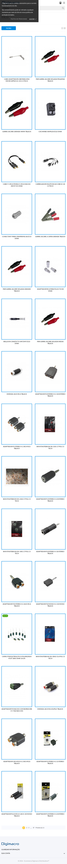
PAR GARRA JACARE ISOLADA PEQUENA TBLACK (50, 80)
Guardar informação (10, 849)
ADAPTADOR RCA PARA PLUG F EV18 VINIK (50, 290)
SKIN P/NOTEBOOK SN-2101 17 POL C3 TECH (50, 447)
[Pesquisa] (63, 8)
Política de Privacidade (19, 19)
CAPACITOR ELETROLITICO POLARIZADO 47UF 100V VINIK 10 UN (17, 657)
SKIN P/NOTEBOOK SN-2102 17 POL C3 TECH (17, 500)
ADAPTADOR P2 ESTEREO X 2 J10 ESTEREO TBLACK (50, 395)
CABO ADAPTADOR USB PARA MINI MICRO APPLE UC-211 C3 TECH (16, 80)
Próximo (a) (40, 828)
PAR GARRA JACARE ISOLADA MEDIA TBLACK (50, 342)
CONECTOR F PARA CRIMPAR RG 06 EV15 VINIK (16, 237)
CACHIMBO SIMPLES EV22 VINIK (50, 131)
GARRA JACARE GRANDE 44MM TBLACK (16, 131)
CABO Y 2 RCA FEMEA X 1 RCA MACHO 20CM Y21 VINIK (17, 185)
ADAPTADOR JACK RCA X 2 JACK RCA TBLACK (16, 762)
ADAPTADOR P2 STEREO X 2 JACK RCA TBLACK (16, 447)
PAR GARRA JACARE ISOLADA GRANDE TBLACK (17, 290)
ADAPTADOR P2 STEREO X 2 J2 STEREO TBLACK (50, 762)
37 (33, 827)
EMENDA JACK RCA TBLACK (17, 394)
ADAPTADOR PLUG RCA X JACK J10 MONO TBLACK (16, 815)
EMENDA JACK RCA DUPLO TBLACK (50, 709)
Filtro (8, 28)
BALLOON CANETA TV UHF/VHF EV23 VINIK (16, 342)
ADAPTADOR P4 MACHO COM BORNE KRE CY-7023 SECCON (17, 710)
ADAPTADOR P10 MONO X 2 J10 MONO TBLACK (50, 605)
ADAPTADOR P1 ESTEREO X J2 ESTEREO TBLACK (50, 500)
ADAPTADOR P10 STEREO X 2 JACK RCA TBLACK (17, 605)
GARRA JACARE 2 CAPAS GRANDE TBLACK (50, 236)
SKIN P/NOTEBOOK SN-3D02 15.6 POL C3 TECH (50, 657)
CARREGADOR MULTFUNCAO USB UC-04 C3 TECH (50, 185)
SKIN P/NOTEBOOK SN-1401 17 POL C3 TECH (17, 552)
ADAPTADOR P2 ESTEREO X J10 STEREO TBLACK (50, 552)
